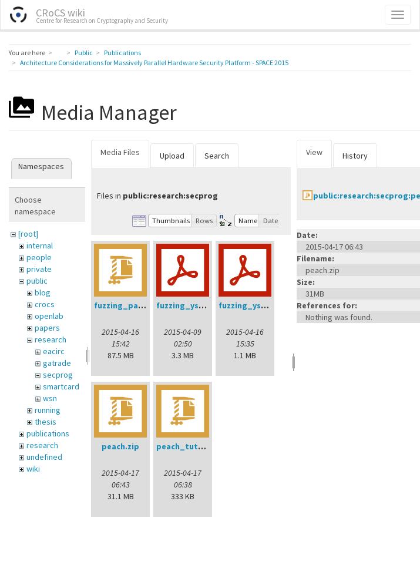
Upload (172, 155)
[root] (28, 233)
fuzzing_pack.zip (127, 305)
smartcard (61, 386)
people (39, 257)
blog (43, 292)
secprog (58, 374)
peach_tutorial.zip (193, 446)
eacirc (54, 351)
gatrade (57, 363)
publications (47, 433)
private (39, 269)
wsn (50, 398)
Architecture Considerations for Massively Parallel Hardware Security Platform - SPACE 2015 (154, 62)
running (48, 410)
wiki (33, 468)
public (37, 280)
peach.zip (120, 446)
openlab (49, 316)
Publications (122, 52)
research (50, 339)
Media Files (120, 152)
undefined (44, 457)
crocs (45, 304)
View (314, 152)
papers (47, 327)
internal (39, 245)
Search (216, 155)
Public (84, 52)
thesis (45, 421)
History (355, 155)
